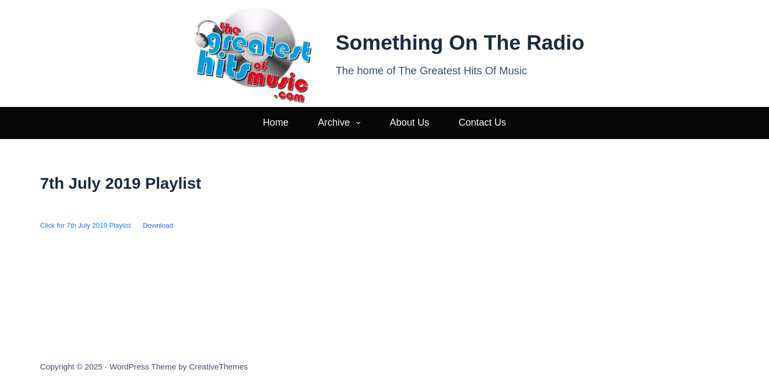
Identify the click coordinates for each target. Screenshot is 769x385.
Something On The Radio (459, 42)
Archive (341, 123)
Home (275, 122)
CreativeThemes (218, 366)
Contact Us (482, 122)
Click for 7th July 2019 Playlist (85, 225)
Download (158, 225)
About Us (409, 122)
